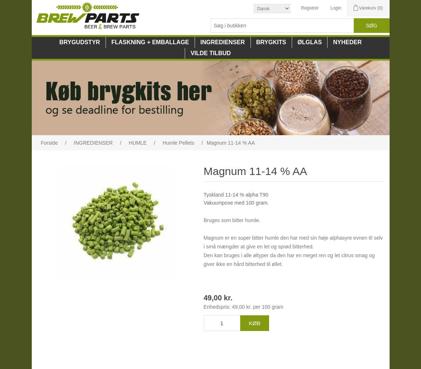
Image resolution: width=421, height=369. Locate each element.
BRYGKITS (271, 42)
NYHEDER (347, 42)
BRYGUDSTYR (79, 42)
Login (335, 8)
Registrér (310, 8)
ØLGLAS (310, 42)
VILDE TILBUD (211, 53)
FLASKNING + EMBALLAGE (150, 42)
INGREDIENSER (222, 42)
